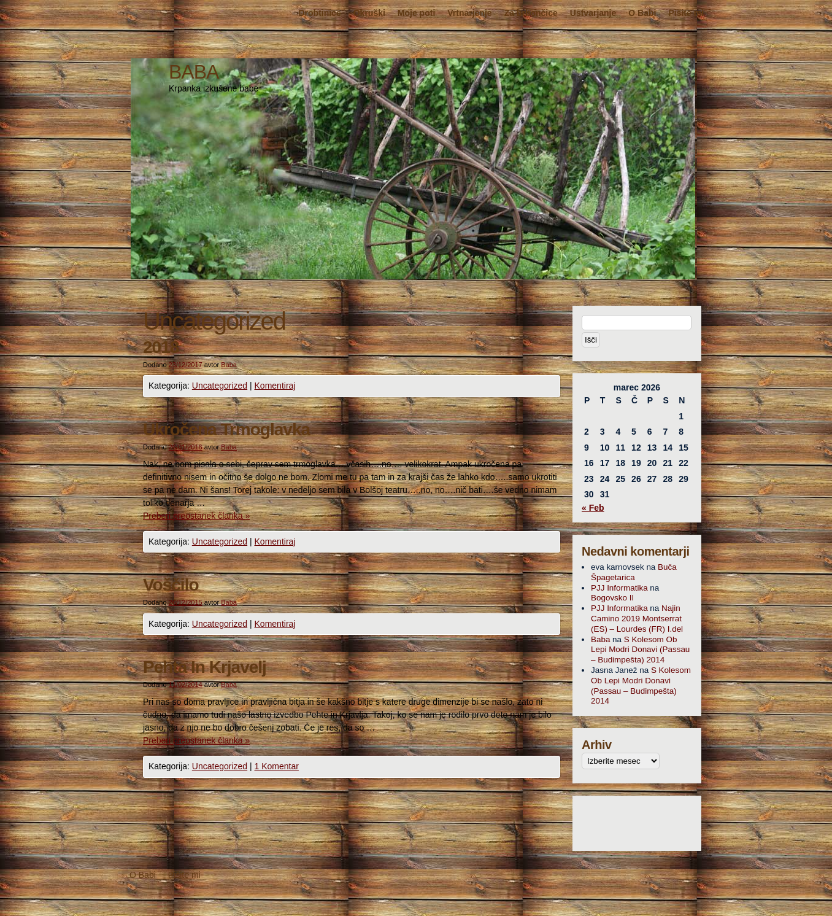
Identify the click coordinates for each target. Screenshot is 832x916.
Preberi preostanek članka (196, 516)
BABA (193, 72)
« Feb (593, 508)
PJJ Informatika (619, 587)
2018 (161, 347)
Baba (229, 364)
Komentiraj (275, 385)
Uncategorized (219, 385)
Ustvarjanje (593, 13)
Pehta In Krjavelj (204, 667)
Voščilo (171, 584)
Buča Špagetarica (634, 572)
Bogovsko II (612, 597)
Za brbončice (531, 13)
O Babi (642, 13)
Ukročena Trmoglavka (226, 429)
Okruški (369, 13)
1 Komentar (277, 766)
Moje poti (416, 13)
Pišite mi (686, 13)
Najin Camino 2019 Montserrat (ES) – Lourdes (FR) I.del (637, 619)
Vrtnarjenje (469, 13)
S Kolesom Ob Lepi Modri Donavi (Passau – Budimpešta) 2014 (640, 650)
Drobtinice (319, 13)
